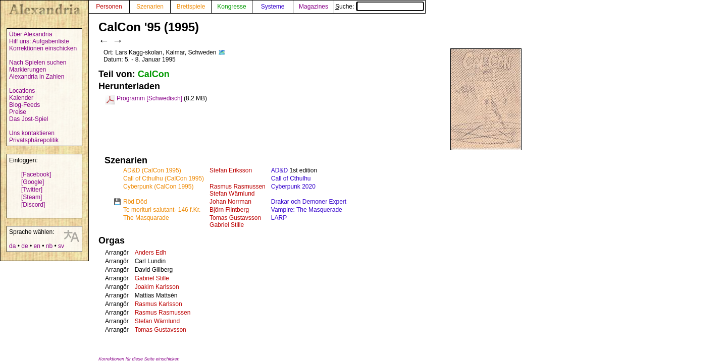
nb (49, 246)
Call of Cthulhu (291, 178)
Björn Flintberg (229, 209)
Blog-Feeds (24, 104)
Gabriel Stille (227, 224)
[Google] (32, 182)
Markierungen (27, 69)
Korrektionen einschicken (43, 48)
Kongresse (231, 6)
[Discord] (33, 204)
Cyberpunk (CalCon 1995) (158, 186)
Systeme (273, 6)
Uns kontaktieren (32, 133)
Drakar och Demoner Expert (308, 201)
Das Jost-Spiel (28, 119)
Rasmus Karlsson (158, 304)
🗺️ (222, 52)
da (12, 246)
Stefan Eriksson (231, 170)
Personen (109, 6)
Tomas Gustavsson (235, 217)
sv (61, 246)
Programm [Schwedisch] (149, 98)
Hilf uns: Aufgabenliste (39, 41)
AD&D (279, 170)
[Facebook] (36, 174)
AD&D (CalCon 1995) (152, 170)
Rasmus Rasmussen (238, 186)
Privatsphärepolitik (34, 140)
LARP (279, 217)
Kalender (21, 97)
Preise (17, 111)
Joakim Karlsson (157, 286)
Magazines (313, 6)
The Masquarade (146, 217)
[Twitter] (31, 189)
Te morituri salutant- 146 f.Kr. (161, 209)
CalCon (154, 74)
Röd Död (135, 201)
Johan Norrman (230, 201)
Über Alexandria (30, 34)
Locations (22, 90)
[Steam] (31, 197)
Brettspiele (191, 6)
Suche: (379, 6)
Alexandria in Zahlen (36, 76)
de (24, 246)
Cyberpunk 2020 (293, 186)
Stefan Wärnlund (232, 193)
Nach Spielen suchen (37, 62)
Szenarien (150, 6)
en (36, 246)
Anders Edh (151, 252)
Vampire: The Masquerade (306, 209)
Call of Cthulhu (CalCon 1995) (163, 178)
